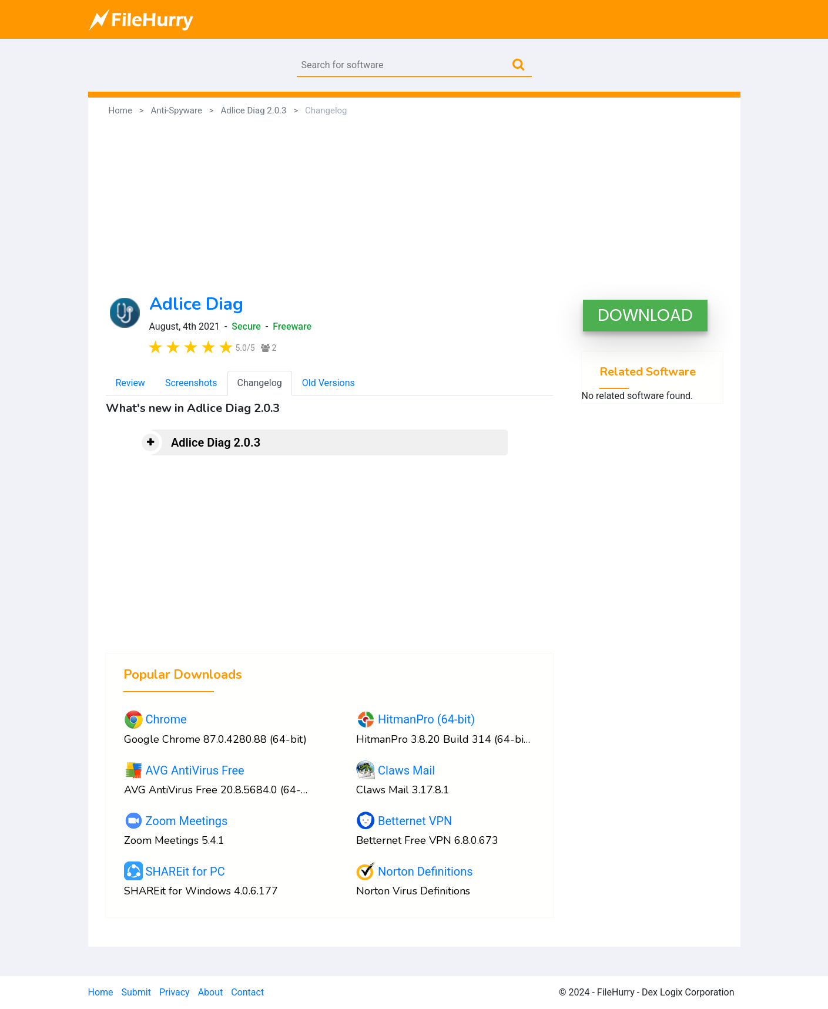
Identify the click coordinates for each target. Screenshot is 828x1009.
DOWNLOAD (645, 315)
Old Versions (328, 382)
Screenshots (191, 382)
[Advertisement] (414, 205)
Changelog (259, 382)
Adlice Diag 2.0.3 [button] (215, 442)
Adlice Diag (196, 304)
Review (130, 382)
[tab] (329, 442)
